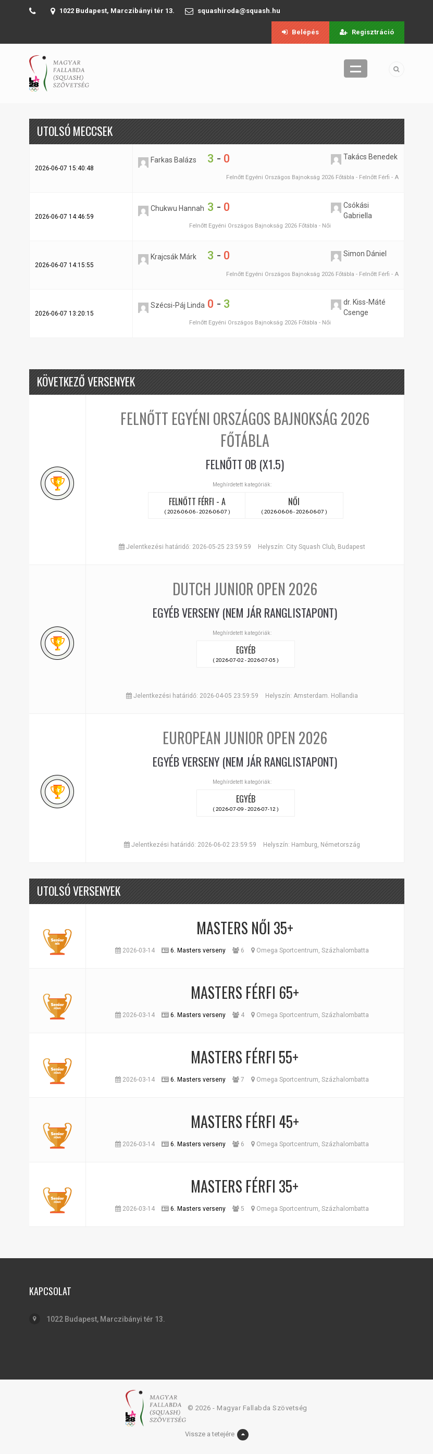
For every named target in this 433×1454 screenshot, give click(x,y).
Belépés (300, 32)
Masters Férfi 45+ (245, 1121)
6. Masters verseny (198, 950)
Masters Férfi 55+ (245, 1057)
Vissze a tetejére (217, 1434)
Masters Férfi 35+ (245, 1186)
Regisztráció (367, 32)
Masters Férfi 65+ (245, 992)
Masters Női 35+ (244, 927)
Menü (355, 68)
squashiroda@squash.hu (238, 11)
